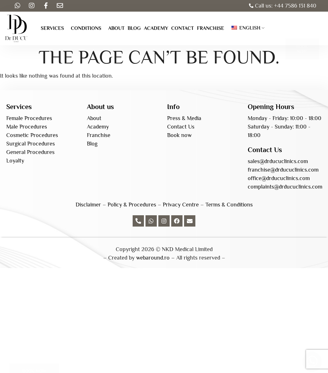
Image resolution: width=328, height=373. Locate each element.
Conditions (86, 28)
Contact (182, 28)
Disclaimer (88, 204)
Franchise (210, 28)
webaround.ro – (155, 258)
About (116, 28)
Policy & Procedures (132, 204)
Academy (156, 28)
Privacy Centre (181, 204)
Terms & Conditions (229, 204)
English (246, 28)
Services (52, 28)
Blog (134, 28)
